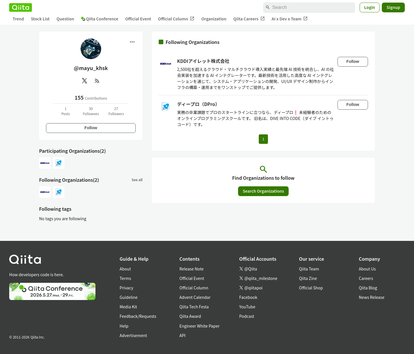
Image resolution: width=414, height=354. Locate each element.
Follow (91, 127)
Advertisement (133, 335)
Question (65, 19)
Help (124, 326)
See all (137, 179)
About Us (367, 269)
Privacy (126, 288)
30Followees (91, 111)
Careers (366, 278)
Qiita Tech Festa (194, 306)
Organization (213, 19)
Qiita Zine (308, 278)
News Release (371, 297)
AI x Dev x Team (290, 19)
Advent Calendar (194, 297)
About (125, 269)
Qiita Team (309, 269)
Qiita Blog (368, 288)
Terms (125, 278)
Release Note (191, 269)
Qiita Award (190, 316)
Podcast (246, 316)
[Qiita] (20, 7)
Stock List (40, 19)
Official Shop (311, 288)
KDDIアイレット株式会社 (203, 60)
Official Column (176, 19)
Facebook (248, 297)
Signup (393, 7)
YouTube (247, 306)
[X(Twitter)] (84, 80)
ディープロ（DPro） (198, 103)
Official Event (138, 19)
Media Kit (128, 306)
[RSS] (97, 80)
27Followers (116, 111)
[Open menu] (132, 42)
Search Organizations (263, 191)
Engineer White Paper (199, 326)
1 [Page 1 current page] (263, 139)
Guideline (129, 297)
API (182, 335)
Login (369, 7)
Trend (18, 19)
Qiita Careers (249, 19)
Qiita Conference (99, 19)
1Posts (65, 111)
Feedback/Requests (138, 316)
